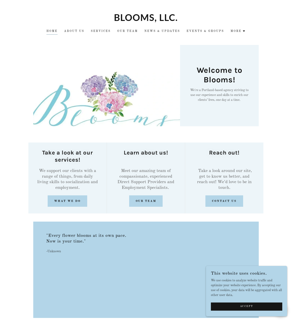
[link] (146, 20)
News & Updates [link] (162, 31)
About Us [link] (74, 31)
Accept (246, 314)
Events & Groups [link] (205, 31)
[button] (238, 31)
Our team (146, 201)
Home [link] (52, 31)
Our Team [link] (127, 31)
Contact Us (224, 201)
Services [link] (101, 31)
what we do (67, 201)
